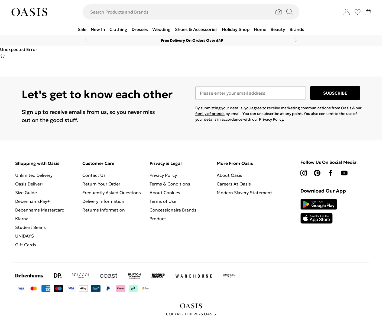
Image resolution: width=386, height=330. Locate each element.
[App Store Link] (318, 211)
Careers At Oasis (234, 184)
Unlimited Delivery (34, 175)
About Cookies (165, 192)
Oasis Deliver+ (29, 184)
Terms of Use (163, 201)
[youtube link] (344, 173)
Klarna (21, 218)
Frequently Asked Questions (111, 192)
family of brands (210, 113)
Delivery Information (103, 201)
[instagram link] (303, 173)
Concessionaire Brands (173, 210)
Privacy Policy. (271, 119)
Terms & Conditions (170, 184)
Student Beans (30, 227)
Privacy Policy (163, 175)
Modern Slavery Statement (244, 192)
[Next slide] (296, 40)
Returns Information (103, 210)
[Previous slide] (86, 40)
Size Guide (26, 192)
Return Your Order (101, 184)
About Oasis (229, 175)
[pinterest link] (317, 173)
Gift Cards (25, 244)
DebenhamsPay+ (32, 201)
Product (158, 218)
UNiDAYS (24, 236)
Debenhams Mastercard (39, 210)
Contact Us (94, 175)
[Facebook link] (330, 173)
